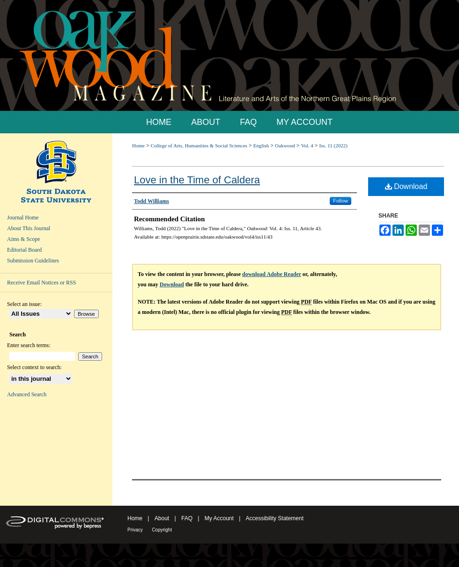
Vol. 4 (307, 145)
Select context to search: (34, 367)
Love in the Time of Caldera (197, 180)
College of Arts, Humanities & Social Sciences (199, 145)
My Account (219, 518)
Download (406, 186)
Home (138, 145)
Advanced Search (26, 394)
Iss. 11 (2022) (333, 145)
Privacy (135, 529)
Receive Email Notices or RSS (41, 282)
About (162, 518)
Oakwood (285, 145)
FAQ (186, 518)
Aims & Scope (23, 239)
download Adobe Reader (271, 274)
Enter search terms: (29, 345)
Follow (340, 201)
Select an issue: (24, 304)
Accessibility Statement (275, 518)
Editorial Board (24, 250)
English (261, 145)
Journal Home (23, 217)
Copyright (162, 529)
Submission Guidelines (33, 260)
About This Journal (28, 228)
